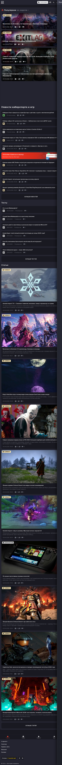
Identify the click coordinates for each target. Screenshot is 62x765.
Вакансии (4, 749)
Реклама (3, 752)
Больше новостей (31, 197)
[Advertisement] (31, 92)
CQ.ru (4, 763)
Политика (4, 744)
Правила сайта (5, 746)
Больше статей (31, 725)
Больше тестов (31, 259)
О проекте (4, 741)
